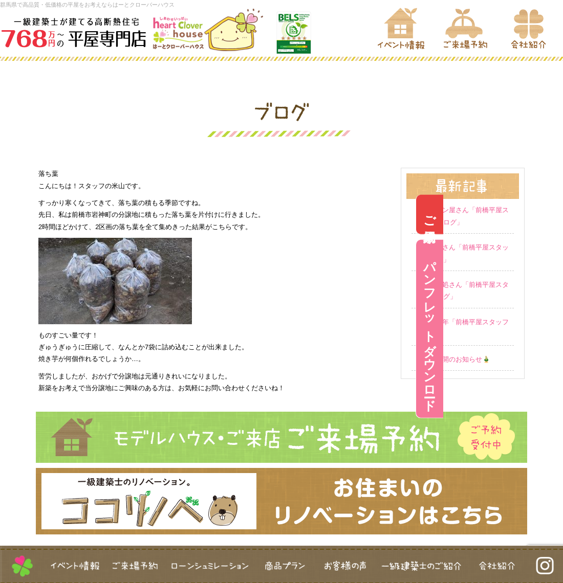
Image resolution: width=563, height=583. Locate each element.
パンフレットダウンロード (549, 329)
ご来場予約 (549, 214)
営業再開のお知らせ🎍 (456, 359)
